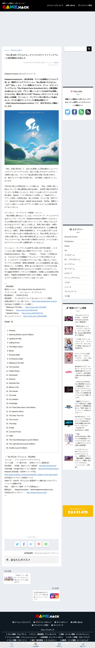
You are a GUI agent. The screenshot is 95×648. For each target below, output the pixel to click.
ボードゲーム (70, 270)
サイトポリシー (62, 606)
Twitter (67, 115)
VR (66, 251)
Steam (67, 246)
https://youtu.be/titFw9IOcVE (32, 313)
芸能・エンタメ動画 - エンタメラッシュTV (69, 627)
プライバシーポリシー (44, 606)
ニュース (68, 289)
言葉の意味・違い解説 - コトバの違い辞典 (63, 636)
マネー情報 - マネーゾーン (17, 624)
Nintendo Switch (40, 553)
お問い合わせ (70, 5)
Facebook (74, 115)
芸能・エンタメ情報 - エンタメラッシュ (75, 618)
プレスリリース (71, 294)
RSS (88, 115)
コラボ (67, 284)
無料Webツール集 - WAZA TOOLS (31, 636)
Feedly (81, 115)
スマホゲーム (54, 553)
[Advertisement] (47, 28)
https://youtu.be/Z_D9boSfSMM (35, 316)
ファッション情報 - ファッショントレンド (22, 621)
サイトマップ (58, 609)
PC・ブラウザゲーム (73, 261)
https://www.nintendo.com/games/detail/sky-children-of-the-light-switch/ (31, 475)
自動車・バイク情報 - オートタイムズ (74, 624)
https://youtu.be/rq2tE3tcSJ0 (26, 310)
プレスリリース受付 (85, 5)
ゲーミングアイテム (73, 280)
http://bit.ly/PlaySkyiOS (47, 466)
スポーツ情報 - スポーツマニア (79, 621)
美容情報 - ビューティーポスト (52, 621)
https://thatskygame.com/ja (37, 492)
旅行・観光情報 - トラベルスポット (44, 624)
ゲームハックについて (55, 5)
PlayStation (69, 242)
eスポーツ (69, 275)
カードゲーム (70, 265)
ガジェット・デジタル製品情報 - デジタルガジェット (31, 627)
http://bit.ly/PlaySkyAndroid (48, 469)
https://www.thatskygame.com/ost (44, 301)
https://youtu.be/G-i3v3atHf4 (35, 307)
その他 (67, 298)
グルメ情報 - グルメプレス (17, 618)
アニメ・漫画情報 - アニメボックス (43, 618)
